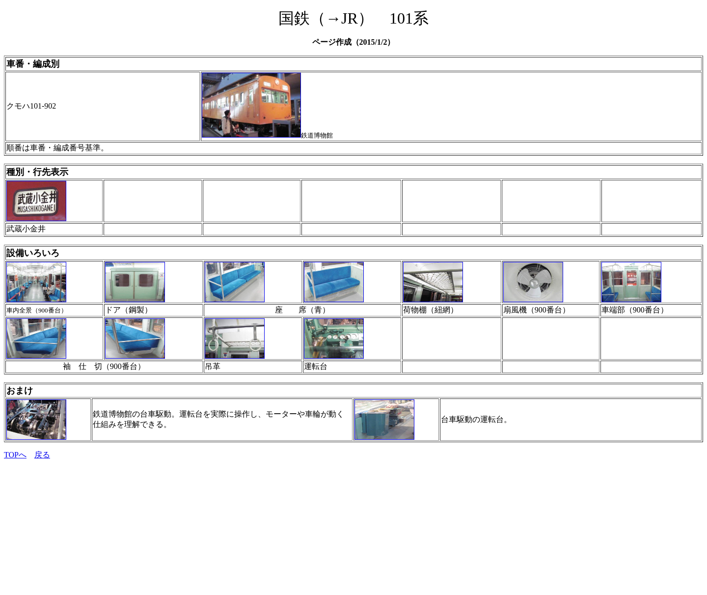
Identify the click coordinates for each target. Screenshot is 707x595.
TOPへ (15, 455)
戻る (42, 455)
